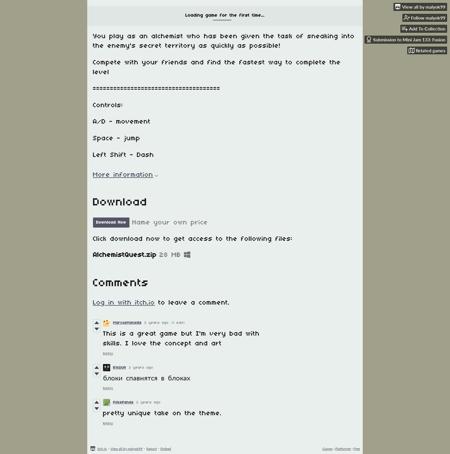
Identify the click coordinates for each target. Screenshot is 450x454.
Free (357, 449)
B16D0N (119, 368)
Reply (108, 353)
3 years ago (156, 323)
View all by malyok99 (126, 449)
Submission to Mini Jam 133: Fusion (405, 39)
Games (327, 449)
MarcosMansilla (127, 323)
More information (125, 175)
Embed (165, 449)
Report (151, 449)
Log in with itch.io (124, 302)
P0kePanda (123, 402)
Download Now (111, 222)
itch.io (102, 449)
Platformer (343, 449)
